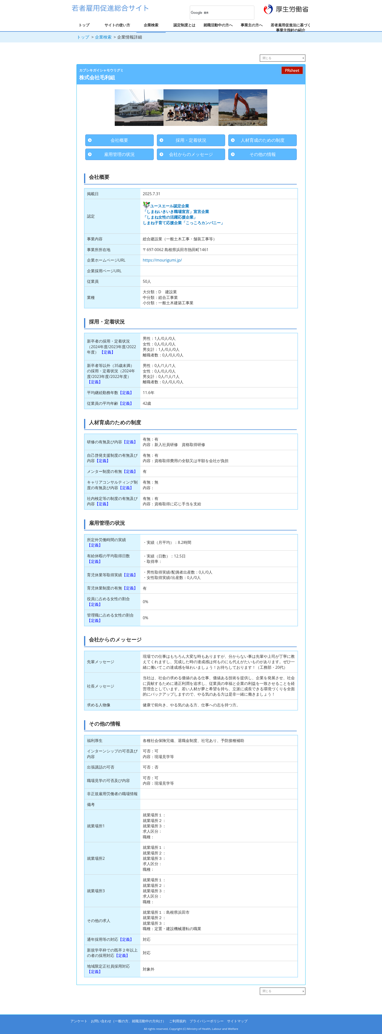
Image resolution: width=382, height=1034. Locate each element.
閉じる (267, 58)
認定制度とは (184, 24)
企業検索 (151, 24)
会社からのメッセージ (191, 154)
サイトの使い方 (117, 24)
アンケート (78, 1021)
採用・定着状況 (191, 140)
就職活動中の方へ (218, 24)
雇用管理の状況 (119, 154)
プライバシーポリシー (207, 1021)
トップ (83, 24)
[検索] (216, 13)
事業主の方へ (252, 24)
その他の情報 (262, 154)
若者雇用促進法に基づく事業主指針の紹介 (291, 27)
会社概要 (119, 140)
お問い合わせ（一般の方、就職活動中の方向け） (128, 1021)
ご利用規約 (177, 1021)
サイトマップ (237, 1021)
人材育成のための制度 (263, 140)
